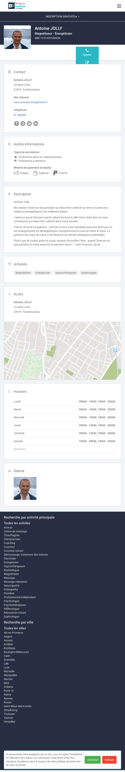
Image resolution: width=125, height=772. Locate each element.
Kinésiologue (11, 570)
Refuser (109, 759)
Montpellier (10, 675)
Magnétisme (11, 574)
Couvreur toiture (13, 550)
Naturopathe (11, 585)
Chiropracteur (12, 539)
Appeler (20, 114)
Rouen (8, 702)
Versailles (9, 721)
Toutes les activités (17, 523)
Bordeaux (9, 648)
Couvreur (9, 546)
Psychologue (11, 601)
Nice (6, 683)
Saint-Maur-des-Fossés (17, 706)
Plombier (9, 593)
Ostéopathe (11, 589)
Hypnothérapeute (14, 566)
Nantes (8, 679)
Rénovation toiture (15, 612)
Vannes (8, 717)
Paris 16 (9, 690)
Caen (7, 655)
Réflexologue (11, 608)
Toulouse (9, 713)
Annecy (8, 640)
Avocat (8, 527)
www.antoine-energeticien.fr (31, 102)
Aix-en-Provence (13, 632)
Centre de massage (15, 531)
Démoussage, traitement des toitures (26, 554)
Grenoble (9, 659)
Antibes (8, 644)
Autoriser (92, 759)
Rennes (8, 698)
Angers (8, 636)
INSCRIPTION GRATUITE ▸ (62, 16)
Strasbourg (10, 710)
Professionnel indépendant (20, 597)
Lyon (7, 667)
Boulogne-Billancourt (16, 652)
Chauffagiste (11, 535)
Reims (7, 694)
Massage (9, 577)
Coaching (9, 543)
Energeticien (11, 562)
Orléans (8, 686)
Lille (6, 663)
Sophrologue (11, 616)
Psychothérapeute (15, 604)
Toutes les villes (15, 628)
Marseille (9, 671)
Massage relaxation (15, 581)
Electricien (10, 558)
